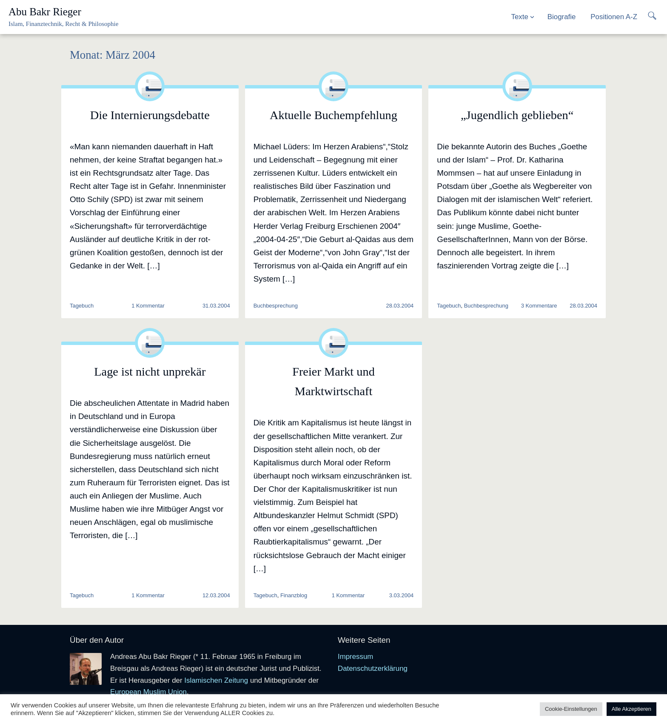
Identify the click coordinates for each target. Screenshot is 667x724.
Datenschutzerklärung (373, 668)
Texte (519, 17)
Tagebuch (82, 305)
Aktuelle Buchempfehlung (333, 115)
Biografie (561, 17)
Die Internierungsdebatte (150, 115)
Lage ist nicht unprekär (149, 371)
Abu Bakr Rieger (45, 11)
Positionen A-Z (613, 17)
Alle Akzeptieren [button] (631, 709)
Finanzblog (293, 595)
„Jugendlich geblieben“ (517, 115)
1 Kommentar (148, 305)
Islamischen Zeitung (216, 680)
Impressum (355, 657)
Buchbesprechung (276, 305)
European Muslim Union (148, 692)
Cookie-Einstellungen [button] (571, 709)
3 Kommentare (539, 305)
